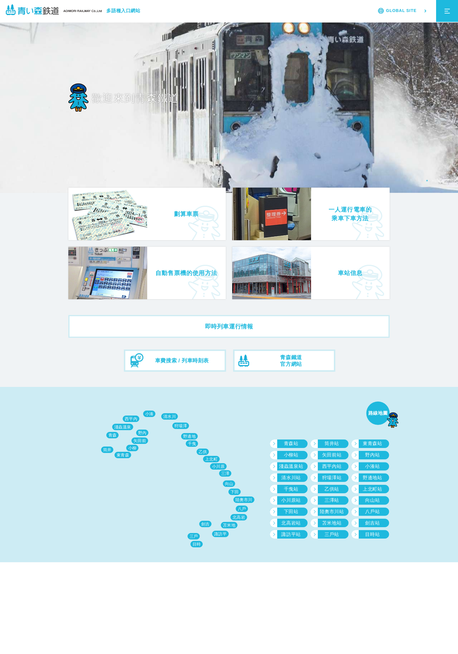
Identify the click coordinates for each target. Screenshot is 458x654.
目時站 (372, 534)
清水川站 (291, 477)
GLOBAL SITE (401, 10)
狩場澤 (180, 425)
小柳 (132, 448)
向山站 (372, 500)
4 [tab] (444, 181)
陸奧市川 (243, 499)
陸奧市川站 (332, 511)
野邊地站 (372, 477)
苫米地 (229, 525)
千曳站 (291, 489)
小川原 (218, 466)
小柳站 (291, 454)
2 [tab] (433, 181)
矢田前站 (331, 454)
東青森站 (372, 443)
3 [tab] (439, 181)
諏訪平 (220, 534)
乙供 (203, 451)
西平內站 (331, 466)
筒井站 (332, 443)
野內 (142, 432)
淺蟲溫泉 (122, 427)
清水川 (169, 416)
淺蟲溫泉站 (291, 466)
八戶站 (372, 511)
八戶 (242, 508)
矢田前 (139, 440)
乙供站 (332, 489)
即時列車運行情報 (229, 326)
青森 (112, 435)
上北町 (211, 459)
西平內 (131, 418)
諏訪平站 (291, 534)
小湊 (149, 413)
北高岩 (239, 517)
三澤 (225, 473)
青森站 (291, 443)
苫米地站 (331, 522)
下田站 (291, 511)
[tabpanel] (229, 105)
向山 (229, 483)
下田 (234, 491)
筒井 (107, 449)
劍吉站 (372, 522)
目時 (196, 544)
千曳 (192, 443)
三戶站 (332, 534)
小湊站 (372, 466)
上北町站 (372, 489)
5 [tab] (450, 181)
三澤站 (332, 500)
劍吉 (205, 524)
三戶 (194, 536)
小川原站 (291, 500)
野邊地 (189, 436)
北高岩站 (291, 522)
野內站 (372, 454)
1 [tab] (427, 181)
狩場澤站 (331, 477)
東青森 (123, 455)
